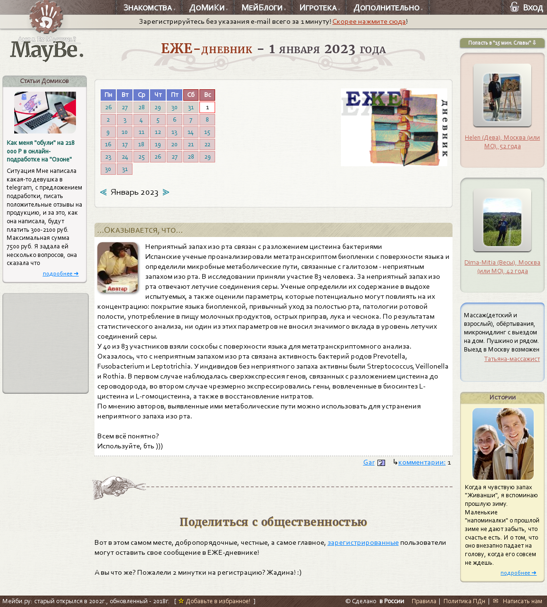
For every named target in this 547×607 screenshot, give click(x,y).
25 (141, 156)
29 (157, 107)
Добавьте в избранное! (214, 601)
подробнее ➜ (61, 273)
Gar (369, 462)
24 (125, 156)
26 (108, 107)
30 (174, 107)
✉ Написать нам (517, 601)
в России (391, 601)
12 (158, 132)
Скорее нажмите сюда (369, 21)
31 (191, 107)
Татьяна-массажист (512, 358)
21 (191, 144)
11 (141, 132)
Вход (526, 7)
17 (125, 144)
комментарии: (422, 462)
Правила (424, 601)
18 (141, 144)
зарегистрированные (363, 542)
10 (125, 132)
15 (207, 132)
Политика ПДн (464, 601)
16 (108, 144)
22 (207, 144)
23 (108, 156)
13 (174, 132)
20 (174, 144)
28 (141, 107)
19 (158, 144)
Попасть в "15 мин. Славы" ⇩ (502, 42)
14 (191, 132)
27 (125, 107)
